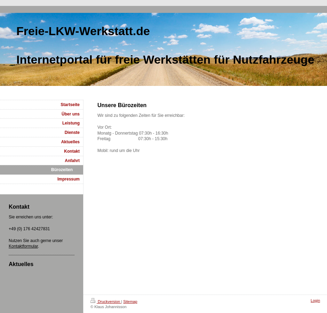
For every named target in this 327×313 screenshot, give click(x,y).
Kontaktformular (23, 246)
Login (315, 300)
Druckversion (105, 301)
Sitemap (130, 301)
